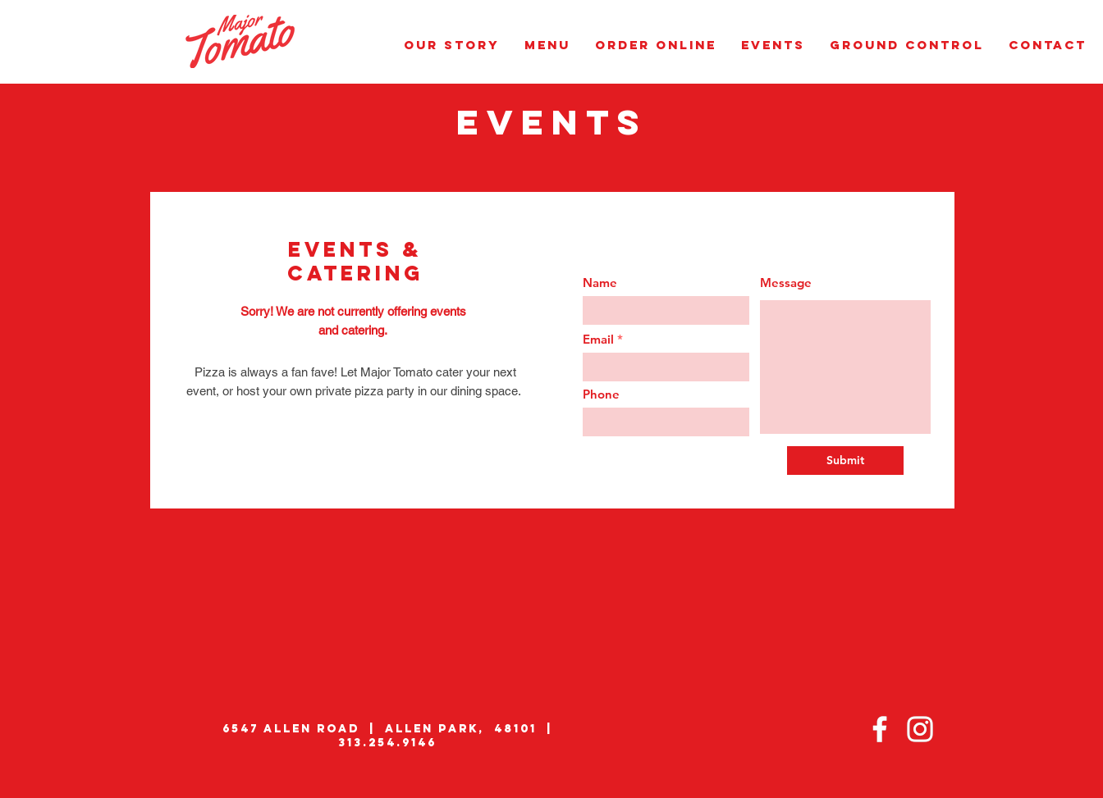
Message (786, 282)
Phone (601, 394)
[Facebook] (880, 729)
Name (600, 282)
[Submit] (845, 460)
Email (598, 339)
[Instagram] (920, 729)
